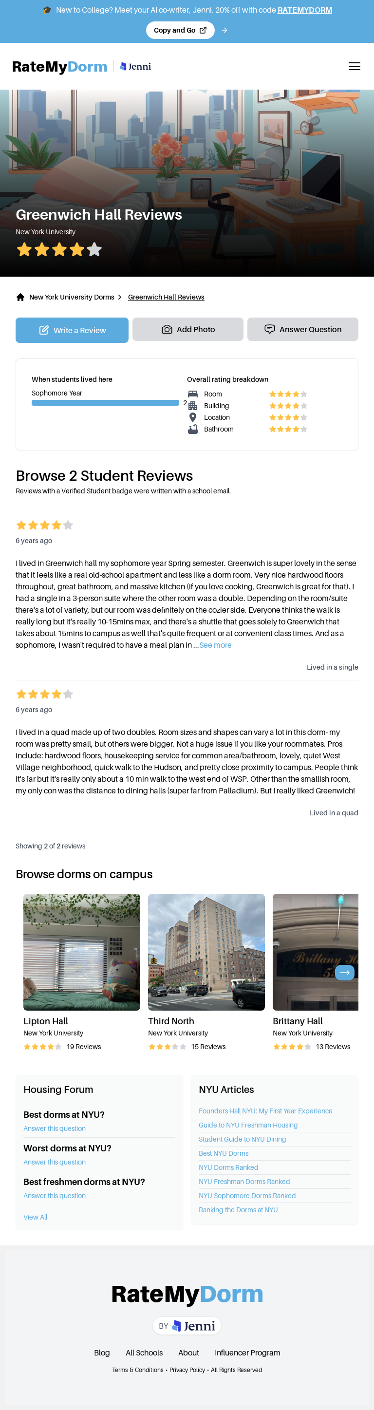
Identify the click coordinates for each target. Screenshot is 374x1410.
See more (215, 645)
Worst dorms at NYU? (67, 1148)
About (188, 1352)
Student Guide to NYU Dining (242, 1139)
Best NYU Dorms (223, 1153)
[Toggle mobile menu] (354, 66)
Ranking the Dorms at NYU (238, 1209)
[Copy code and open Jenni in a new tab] (180, 30)
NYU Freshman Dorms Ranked (244, 1181)
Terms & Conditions (138, 1369)
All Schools (144, 1352)
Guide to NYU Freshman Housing (248, 1125)
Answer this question (54, 1128)
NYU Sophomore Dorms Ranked (247, 1195)
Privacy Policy (187, 1369)
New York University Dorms (71, 297)
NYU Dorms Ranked (229, 1167)
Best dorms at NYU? (64, 1114)
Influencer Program (247, 1352)
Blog (102, 1352)
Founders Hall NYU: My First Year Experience (266, 1111)
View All (35, 1217)
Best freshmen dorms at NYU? (84, 1182)
